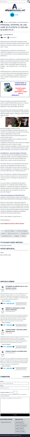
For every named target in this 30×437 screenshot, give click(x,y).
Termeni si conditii (20, 431)
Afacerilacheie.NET (1, 22)
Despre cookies (19, 428)
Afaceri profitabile (13, 22)
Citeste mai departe (6, 301)
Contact (18, 425)
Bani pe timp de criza (6, 422)
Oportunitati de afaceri (21, 304)
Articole (6, 22)
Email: (1, 385)
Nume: (1, 381)
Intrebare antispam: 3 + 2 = (6, 392)
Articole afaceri (19, 422)
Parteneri (24, 425)
